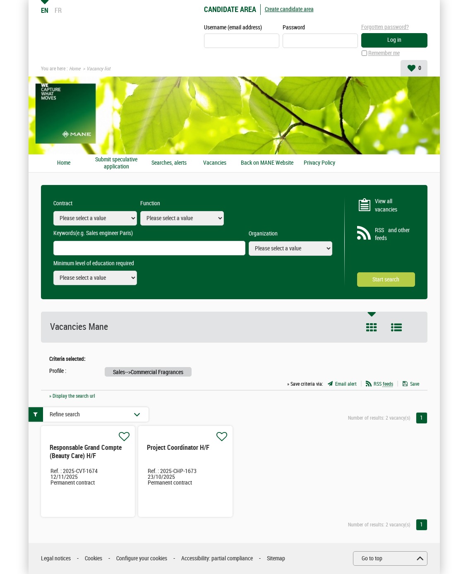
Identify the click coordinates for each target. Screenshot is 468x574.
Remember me (384, 53)
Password (294, 27)
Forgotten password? (385, 27)
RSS (383, 384)
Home (74, 69)
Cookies (93, 558)
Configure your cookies (141, 558)
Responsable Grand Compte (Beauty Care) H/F (86, 452)
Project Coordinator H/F (178, 448)
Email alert (346, 384)
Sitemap (276, 558)
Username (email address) (233, 27)
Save (414, 384)
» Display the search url (72, 396)
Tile (371, 327)
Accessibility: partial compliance (217, 558)
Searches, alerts (169, 163)
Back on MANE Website (267, 163)
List (396, 327)
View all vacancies (386, 205)
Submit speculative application (116, 163)
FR (58, 10)
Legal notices (56, 558)
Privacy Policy (319, 163)
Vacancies (214, 163)
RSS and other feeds (392, 234)
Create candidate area (289, 9)
